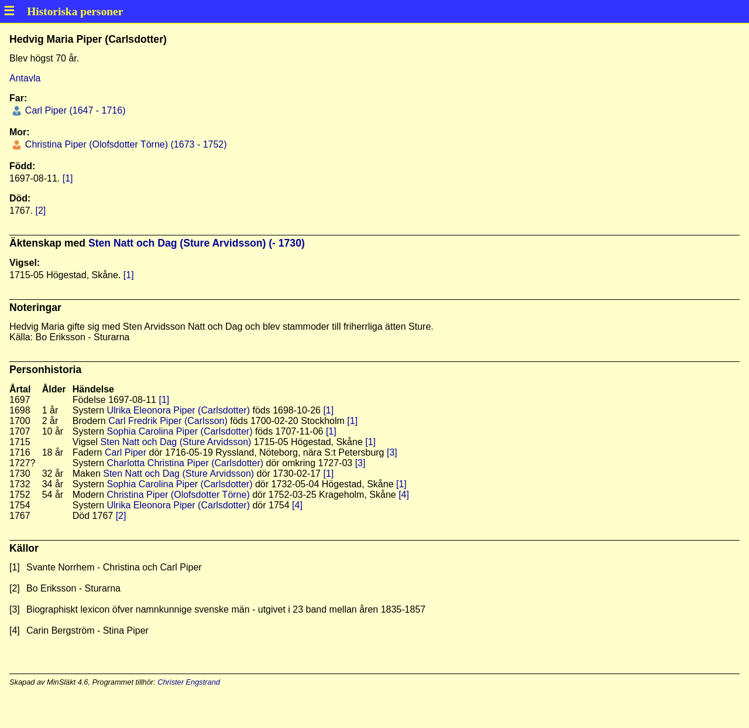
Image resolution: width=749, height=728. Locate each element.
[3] (392, 452)
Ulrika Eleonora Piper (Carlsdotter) (178, 410)
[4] (403, 495)
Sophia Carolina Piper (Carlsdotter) (179, 431)
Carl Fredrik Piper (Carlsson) (168, 421)
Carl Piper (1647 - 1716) (73, 110)
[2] (40, 211)
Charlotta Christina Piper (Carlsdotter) (184, 463)
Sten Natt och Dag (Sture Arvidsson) (176, 442)
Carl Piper (125, 452)
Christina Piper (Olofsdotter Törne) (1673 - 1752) (124, 144)
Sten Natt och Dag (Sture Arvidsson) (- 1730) (196, 243)
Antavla (24, 78)
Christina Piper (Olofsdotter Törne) (177, 495)
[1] (68, 178)
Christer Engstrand (188, 682)
